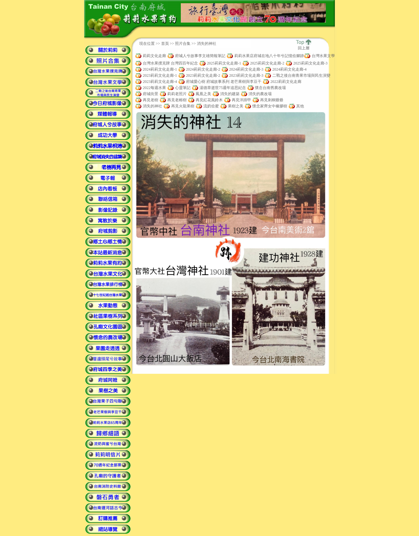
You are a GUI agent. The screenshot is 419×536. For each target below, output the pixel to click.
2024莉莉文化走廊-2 (203, 69)
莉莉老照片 (177, 94)
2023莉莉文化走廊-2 (203, 75)
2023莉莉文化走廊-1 (160, 75)
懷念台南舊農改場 (270, 87)
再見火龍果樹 (182, 106)
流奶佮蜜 (211, 106)
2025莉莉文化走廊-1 (224, 63)
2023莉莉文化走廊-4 (160, 81)
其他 (300, 106)
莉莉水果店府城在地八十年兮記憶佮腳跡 (269, 56)
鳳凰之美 (203, 94)
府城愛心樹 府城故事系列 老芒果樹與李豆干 (223, 81)
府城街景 (150, 94)
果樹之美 (235, 106)
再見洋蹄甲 (241, 100)
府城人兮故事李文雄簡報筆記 (200, 56)
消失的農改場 (260, 94)
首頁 (165, 43)
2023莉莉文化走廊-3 (246, 75)
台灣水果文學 (323, 56)
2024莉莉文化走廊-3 (246, 69)
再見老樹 (150, 100)
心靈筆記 (182, 87)
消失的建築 (229, 94)
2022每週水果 (154, 87)
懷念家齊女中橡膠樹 (269, 106)
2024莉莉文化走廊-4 (289, 69)
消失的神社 (152, 106)
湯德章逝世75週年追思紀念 (223, 87)
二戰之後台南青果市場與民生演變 (301, 75)
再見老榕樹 (177, 100)
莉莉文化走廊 (154, 56)
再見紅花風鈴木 (209, 100)
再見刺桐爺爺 (271, 100)
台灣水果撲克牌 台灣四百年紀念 (170, 63)
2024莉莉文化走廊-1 (160, 69)
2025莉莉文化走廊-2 (267, 63)
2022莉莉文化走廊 (285, 81)
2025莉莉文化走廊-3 (310, 63)
